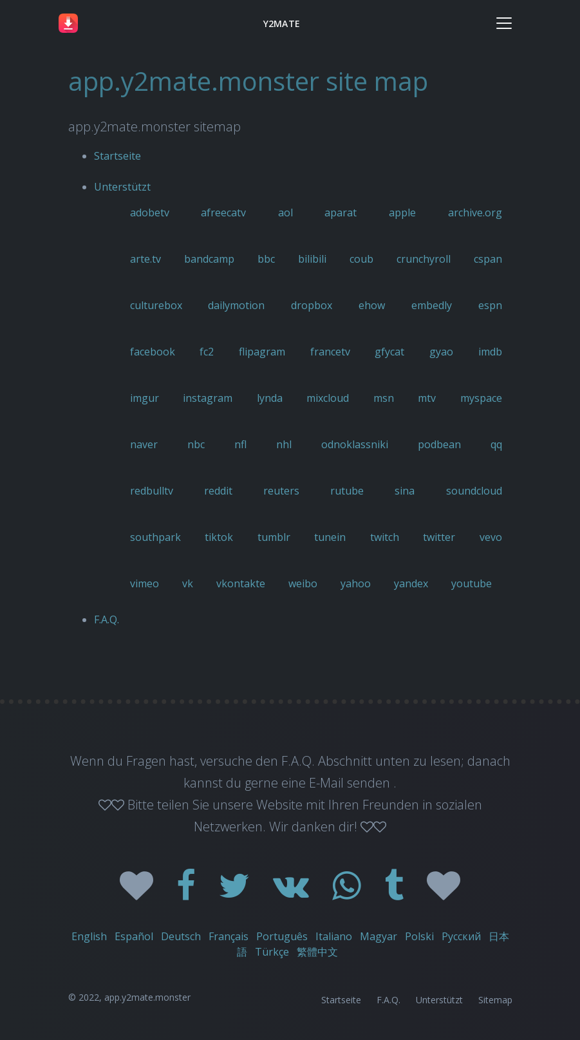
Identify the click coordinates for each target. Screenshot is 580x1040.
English (89, 936)
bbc (266, 259)
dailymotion (236, 305)
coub (361, 259)
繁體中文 (317, 952)
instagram (207, 398)
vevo (491, 537)
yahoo (356, 583)
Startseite (117, 156)
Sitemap (495, 1000)
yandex (411, 583)
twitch (384, 537)
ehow (372, 305)
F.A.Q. (106, 619)
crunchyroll (424, 259)
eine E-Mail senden (337, 782)
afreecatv (223, 212)
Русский (461, 936)
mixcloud (327, 398)
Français (228, 936)
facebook (152, 352)
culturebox (156, 305)
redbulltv (151, 491)
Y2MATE (281, 23)
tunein (330, 537)
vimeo (144, 583)
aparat (340, 212)
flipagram (262, 352)
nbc (196, 444)
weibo (302, 583)
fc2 (207, 352)
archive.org (475, 212)
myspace (481, 398)
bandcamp (209, 259)
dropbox (311, 305)
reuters (281, 491)
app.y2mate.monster (147, 997)
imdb (490, 352)
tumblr (273, 537)
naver (144, 444)
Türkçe (272, 952)
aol (285, 212)
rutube (347, 491)
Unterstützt (122, 187)
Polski (419, 936)
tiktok (219, 537)
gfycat (389, 352)
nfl (240, 444)
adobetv (149, 212)
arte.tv (145, 259)
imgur (144, 398)
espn (490, 305)
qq (496, 444)
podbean (439, 444)
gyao (441, 352)
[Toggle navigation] (504, 23)
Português (282, 936)
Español (134, 936)
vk (187, 583)
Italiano (333, 936)
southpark (155, 537)
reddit (218, 491)
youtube (471, 583)
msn (383, 398)
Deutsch (181, 936)
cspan (488, 259)
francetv (330, 352)
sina (405, 491)
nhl (284, 444)
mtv (427, 398)
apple (402, 212)
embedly (431, 305)
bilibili (312, 259)
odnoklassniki (354, 444)
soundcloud (474, 491)
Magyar (378, 936)
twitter (439, 537)
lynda (270, 398)
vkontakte (240, 583)
